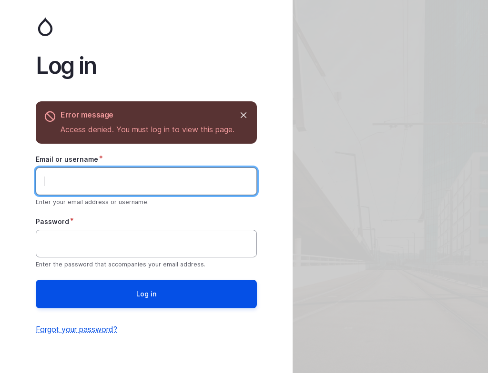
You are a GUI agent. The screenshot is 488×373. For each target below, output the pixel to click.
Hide (242, 115)
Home (146, 26)
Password (52, 221)
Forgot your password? (76, 329)
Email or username (67, 159)
